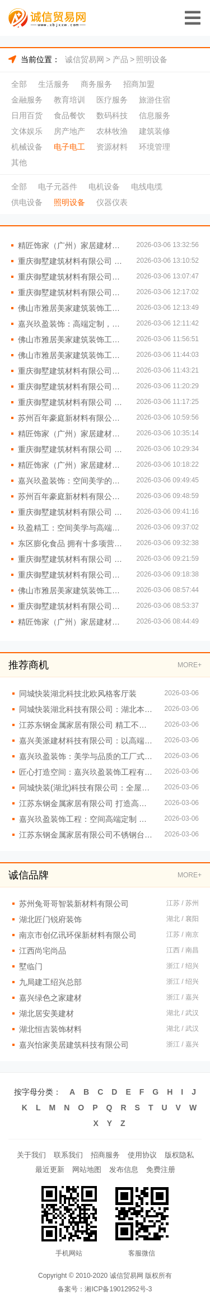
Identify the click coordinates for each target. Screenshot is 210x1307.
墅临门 (31, 966)
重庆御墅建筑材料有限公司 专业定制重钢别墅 (71, 559)
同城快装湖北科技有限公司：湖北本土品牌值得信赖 (86, 709)
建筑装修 (154, 131)
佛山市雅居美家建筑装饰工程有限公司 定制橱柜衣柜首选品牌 (71, 308)
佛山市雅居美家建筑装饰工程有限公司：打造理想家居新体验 (71, 355)
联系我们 (68, 1155)
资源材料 (112, 146)
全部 (19, 84)
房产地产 (69, 131)
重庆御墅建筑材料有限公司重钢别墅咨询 (71, 292)
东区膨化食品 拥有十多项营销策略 (71, 543)
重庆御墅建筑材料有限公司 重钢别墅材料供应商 (71, 261)
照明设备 (151, 59)
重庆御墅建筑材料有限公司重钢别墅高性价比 (71, 606)
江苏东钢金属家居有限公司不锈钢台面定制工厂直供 (86, 834)
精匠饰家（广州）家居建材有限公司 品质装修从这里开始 (71, 433)
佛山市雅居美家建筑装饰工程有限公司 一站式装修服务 (71, 339)
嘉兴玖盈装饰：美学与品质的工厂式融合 (86, 756)
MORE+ (190, 665)
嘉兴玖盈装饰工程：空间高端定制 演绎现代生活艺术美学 (86, 819)
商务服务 (96, 84)
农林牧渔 (112, 131)
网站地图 (86, 1169)
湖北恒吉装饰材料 (50, 1029)
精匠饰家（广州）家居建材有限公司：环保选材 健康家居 (71, 621)
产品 (120, 59)
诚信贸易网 (84, 59)
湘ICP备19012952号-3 (118, 1289)
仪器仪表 (112, 202)
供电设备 (27, 202)
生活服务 (53, 84)
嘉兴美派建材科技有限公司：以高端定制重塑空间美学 (86, 740)
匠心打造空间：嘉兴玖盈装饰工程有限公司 (86, 772)
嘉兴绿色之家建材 (50, 997)
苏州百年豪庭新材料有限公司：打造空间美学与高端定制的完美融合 (71, 496)
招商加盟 (139, 84)
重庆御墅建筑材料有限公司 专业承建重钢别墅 (71, 402)
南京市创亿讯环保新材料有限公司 (78, 935)
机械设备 (27, 146)
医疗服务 (112, 99)
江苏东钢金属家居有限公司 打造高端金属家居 (86, 803)
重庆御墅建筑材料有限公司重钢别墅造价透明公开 (71, 574)
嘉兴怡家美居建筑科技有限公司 (74, 1044)
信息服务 (154, 115)
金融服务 (27, 99)
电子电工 (69, 146)
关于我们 (31, 1155)
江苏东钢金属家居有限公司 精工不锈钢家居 (86, 724)
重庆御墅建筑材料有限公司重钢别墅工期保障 (71, 386)
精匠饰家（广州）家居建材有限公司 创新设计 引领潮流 (71, 245)
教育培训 (69, 99)
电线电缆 (146, 186)
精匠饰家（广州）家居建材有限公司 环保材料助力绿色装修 (71, 465)
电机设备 (104, 186)
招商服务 (105, 1155)
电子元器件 (57, 186)
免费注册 (160, 1169)
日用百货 (27, 115)
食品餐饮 (69, 115)
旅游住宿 (154, 99)
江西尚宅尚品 (42, 950)
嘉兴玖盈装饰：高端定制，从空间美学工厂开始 (71, 323)
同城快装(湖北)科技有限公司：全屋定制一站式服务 (86, 787)
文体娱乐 (27, 131)
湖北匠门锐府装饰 (50, 919)
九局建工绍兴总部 (50, 982)
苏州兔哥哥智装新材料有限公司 (74, 903)
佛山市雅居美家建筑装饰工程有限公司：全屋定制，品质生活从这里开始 (71, 590)
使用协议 (142, 1155)
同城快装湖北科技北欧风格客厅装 (78, 693)
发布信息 (123, 1169)
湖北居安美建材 (46, 1013)
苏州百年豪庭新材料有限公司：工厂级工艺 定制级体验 (71, 417)
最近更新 (49, 1169)
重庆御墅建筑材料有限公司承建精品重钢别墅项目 (71, 276)
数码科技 (112, 115)
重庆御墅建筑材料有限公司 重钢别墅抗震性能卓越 (71, 449)
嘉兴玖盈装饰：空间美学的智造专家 (71, 480)
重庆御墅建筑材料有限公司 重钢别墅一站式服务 (71, 512)
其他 (19, 162)
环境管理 (154, 146)
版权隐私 (179, 1155)
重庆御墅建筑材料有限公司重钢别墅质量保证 (71, 370)
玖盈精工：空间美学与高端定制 (71, 527)
